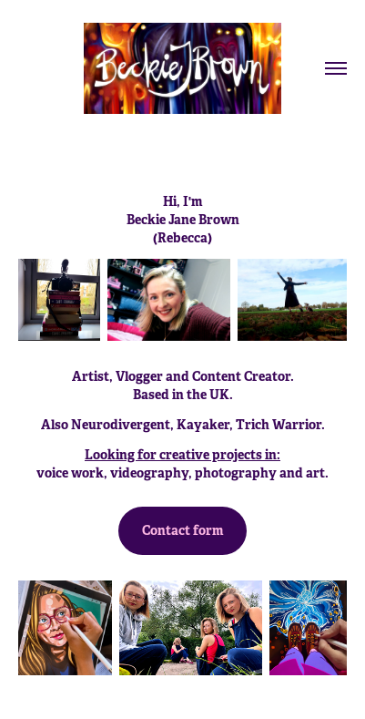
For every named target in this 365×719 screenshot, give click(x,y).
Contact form (182, 530)
